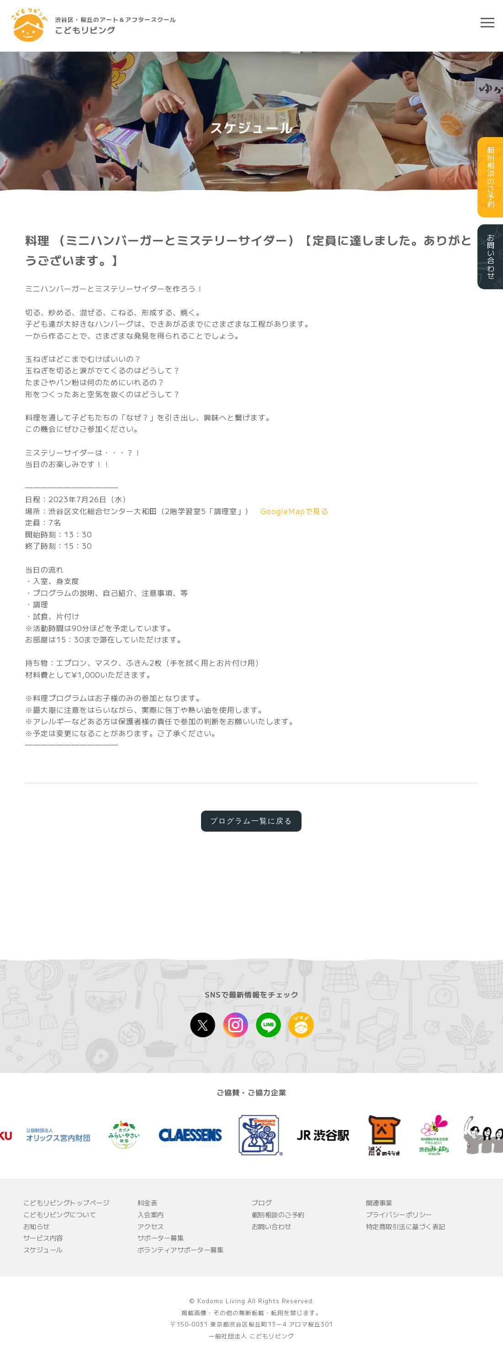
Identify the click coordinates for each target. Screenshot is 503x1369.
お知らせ (36, 1226)
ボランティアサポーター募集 (181, 1249)
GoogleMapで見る (294, 510)
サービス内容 (43, 1237)
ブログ (262, 1202)
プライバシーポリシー (399, 1214)
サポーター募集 (161, 1237)
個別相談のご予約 (278, 1214)
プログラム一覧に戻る (251, 821)
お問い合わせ (271, 1226)
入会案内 (151, 1214)
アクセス (151, 1226)
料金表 (148, 1202)
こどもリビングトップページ (66, 1202)
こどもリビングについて (59, 1214)
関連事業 (379, 1202)
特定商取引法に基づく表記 (405, 1226)
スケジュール (43, 1249)
